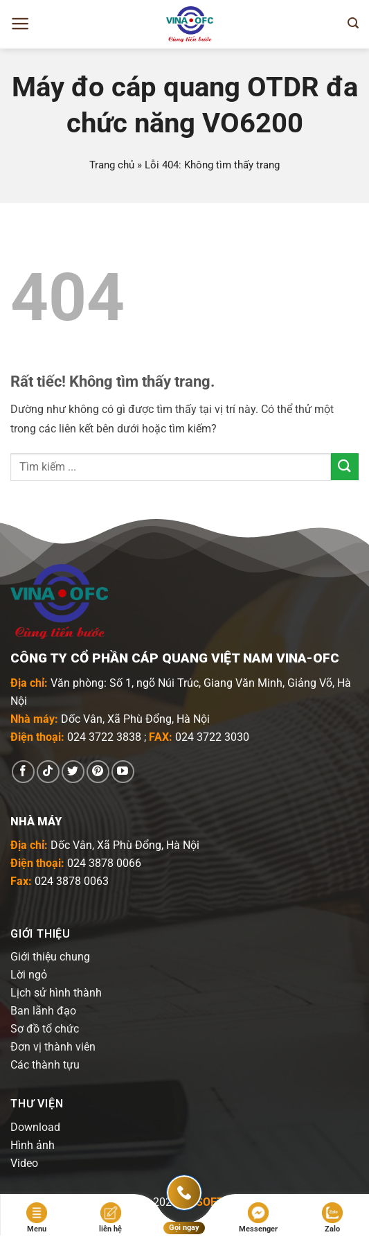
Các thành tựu (45, 1064)
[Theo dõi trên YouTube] (122, 771)
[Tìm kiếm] (353, 23)
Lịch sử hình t (43, 992)
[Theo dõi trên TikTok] (48, 771)
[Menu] (20, 23)
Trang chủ (111, 165)
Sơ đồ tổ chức (44, 1028)
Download (35, 1127)
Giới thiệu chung (50, 956)
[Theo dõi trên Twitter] (73, 771)
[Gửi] (345, 466)
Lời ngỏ (28, 974)
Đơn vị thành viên (53, 1046)
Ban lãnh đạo (43, 1010)
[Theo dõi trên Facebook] (23, 771)
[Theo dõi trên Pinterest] (98, 771)
